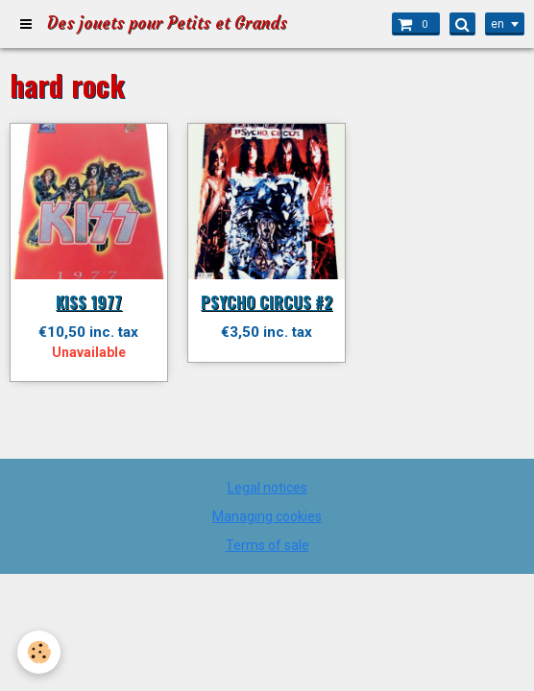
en (497, 24)
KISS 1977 (89, 302)
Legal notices (267, 487)
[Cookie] (39, 652)
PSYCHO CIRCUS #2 (266, 302)
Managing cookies (267, 516)
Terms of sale (267, 545)
